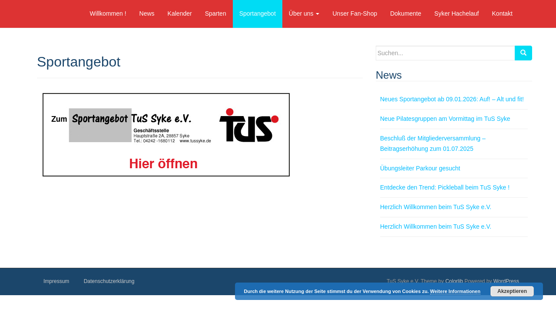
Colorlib (454, 281)
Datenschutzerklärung (109, 281)
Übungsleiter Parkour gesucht (420, 168)
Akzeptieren (512, 291)
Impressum (56, 281)
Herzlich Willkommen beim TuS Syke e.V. (435, 206)
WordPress (506, 281)
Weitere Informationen (455, 291)
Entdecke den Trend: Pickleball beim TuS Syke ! (445, 187)
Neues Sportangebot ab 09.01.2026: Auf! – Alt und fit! (452, 99)
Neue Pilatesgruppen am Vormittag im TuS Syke (445, 118)
